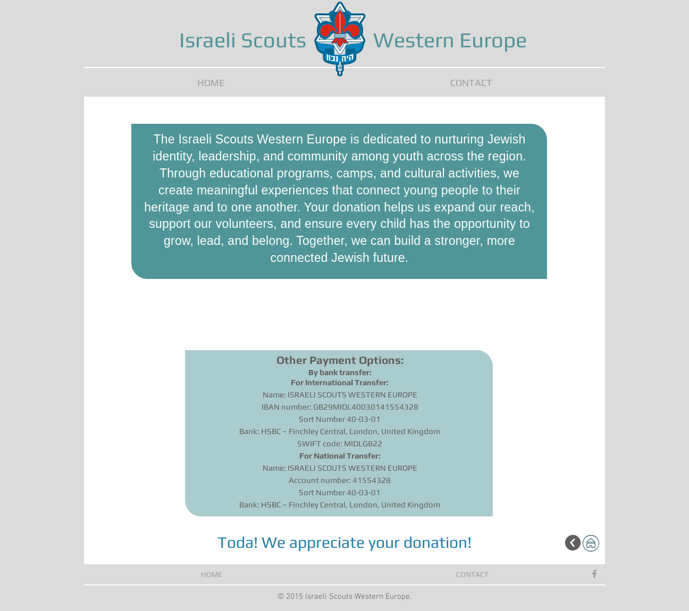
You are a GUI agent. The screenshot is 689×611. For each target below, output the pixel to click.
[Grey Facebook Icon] (594, 573)
